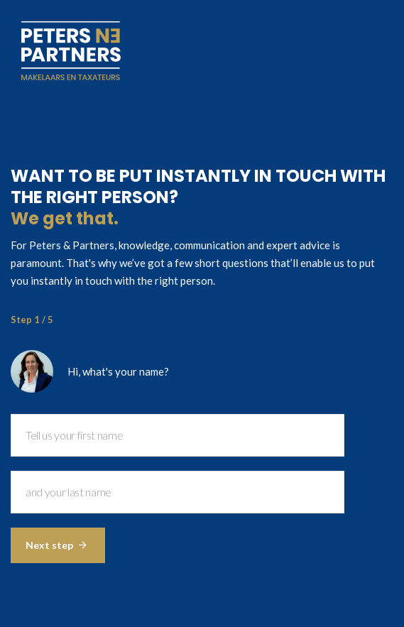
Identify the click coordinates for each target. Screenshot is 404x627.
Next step (56, 545)
